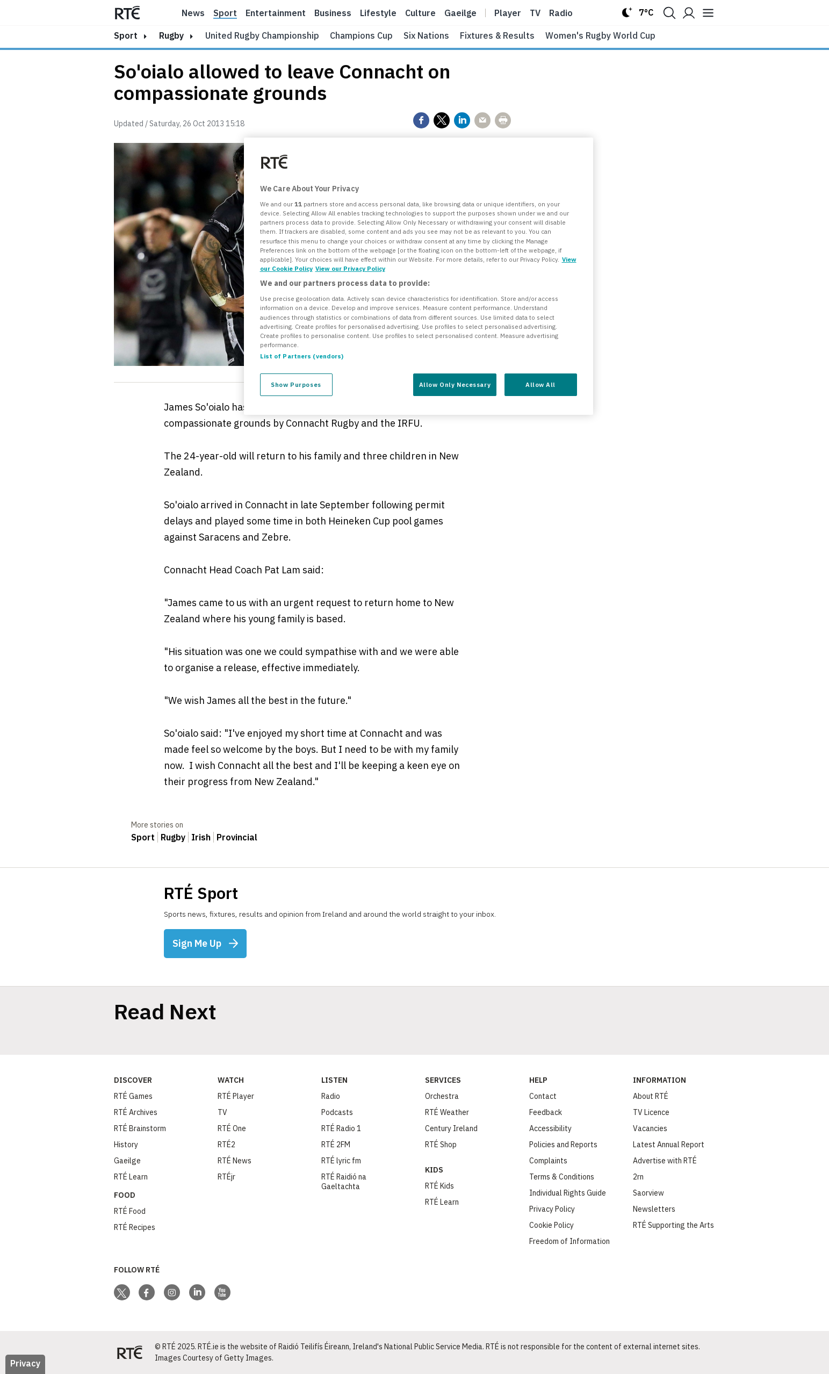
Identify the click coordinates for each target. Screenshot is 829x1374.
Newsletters (654, 1209)
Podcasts (337, 1112)
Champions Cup (361, 35)
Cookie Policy (551, 1225)
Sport (225, 13)
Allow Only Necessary (455, 384)
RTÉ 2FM (335, 1144)
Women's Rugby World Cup (600, 35)
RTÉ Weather (447, 1112)
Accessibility (550, 1128)
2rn (638, 1177)
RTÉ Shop (441, 1144)
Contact (543, 1096)
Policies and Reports (563, 1144)
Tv (535, 13)
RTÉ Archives (135, 1112)
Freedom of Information (569, 1241)
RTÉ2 (226, 1144)
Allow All (540, 384)
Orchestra (442, 1096)
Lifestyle (378, 13)
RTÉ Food (130, 1211)
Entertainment (276, 13)
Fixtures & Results (497, 35)
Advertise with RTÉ (665, 1161)
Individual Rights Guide (567, 1193)
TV (222, 1112)
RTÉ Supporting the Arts (673, 1225)
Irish (201, 837)
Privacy (25, 1363)
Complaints (548, 1161)
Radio (561, 13)
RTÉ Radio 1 (341, 1128)
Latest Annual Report (668, 1144)
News (193, 13)
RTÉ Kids (439, 1186)
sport (126, 35)
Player (507, 13)
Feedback (545, 1112)
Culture (420, 13)
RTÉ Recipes (134, 1227)
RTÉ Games (133, 1096)
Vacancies (650, 1128)
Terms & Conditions (561, 1177)
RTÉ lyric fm (341, 1161)
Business (332, 13)
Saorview (648, 1193)
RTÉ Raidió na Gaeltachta (343, 1181)
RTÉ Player (236, 1096)
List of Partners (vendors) (302, 356)
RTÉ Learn (131, 1177)
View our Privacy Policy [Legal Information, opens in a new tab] (350, 268)
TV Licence (651, 1112)
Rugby (171, 35)
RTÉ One (232, 1128)
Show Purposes (296, 384)
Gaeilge (460, 13)
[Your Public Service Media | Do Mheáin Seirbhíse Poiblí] (130, 1352)
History (126, 1144)
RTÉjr (226, 1177)
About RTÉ (650, 1096)
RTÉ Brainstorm (140, 1128)
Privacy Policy (552, 1209)
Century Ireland (451, 1128)
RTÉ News (234, 1161)
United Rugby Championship (262, 35)
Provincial (237, 837)
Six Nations (426, 35)
